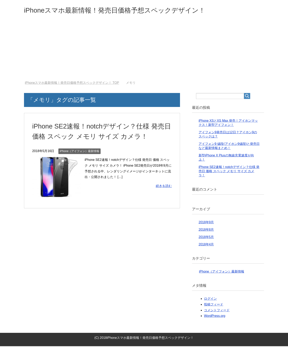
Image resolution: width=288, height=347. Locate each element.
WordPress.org (214, 316)
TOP (72, 83)
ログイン (210, 299)
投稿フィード (213, 305)
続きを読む (164, 186)
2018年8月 (206, 230)
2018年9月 (206, 223)
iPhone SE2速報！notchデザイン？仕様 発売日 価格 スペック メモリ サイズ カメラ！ (229, 172)
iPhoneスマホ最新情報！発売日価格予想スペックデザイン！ (122, 11)
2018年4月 (206, 245)
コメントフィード (217, 311)
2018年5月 (206, 237)
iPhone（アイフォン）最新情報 (79, 151)
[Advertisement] (144, 52)
